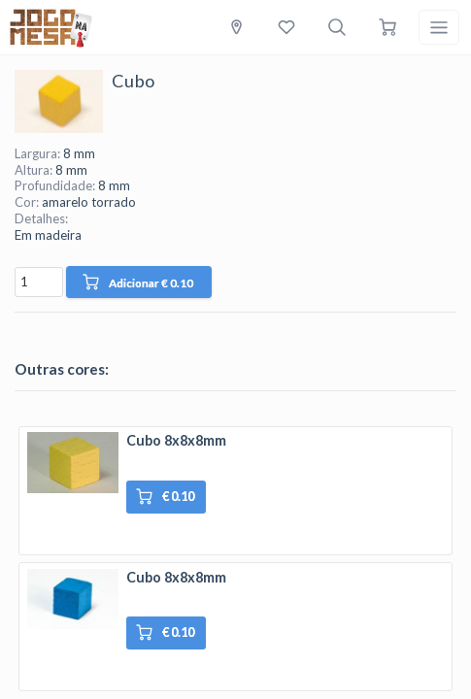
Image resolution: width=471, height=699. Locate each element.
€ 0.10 (165, 496)
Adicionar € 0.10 (138, 282)
